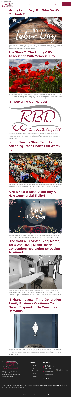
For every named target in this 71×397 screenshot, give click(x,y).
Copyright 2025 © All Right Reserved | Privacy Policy (35, 394)
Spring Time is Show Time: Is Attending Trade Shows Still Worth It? (34, 145)
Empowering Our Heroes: (28, 101)
